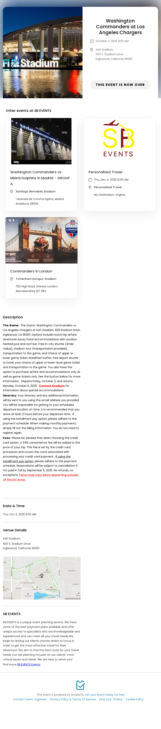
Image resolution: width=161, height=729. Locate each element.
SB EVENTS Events (28, 664)
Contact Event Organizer (30, 699)
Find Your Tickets (110, 699)
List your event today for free (105, 695)
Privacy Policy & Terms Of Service (73, 699)
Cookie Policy (135, 699)
